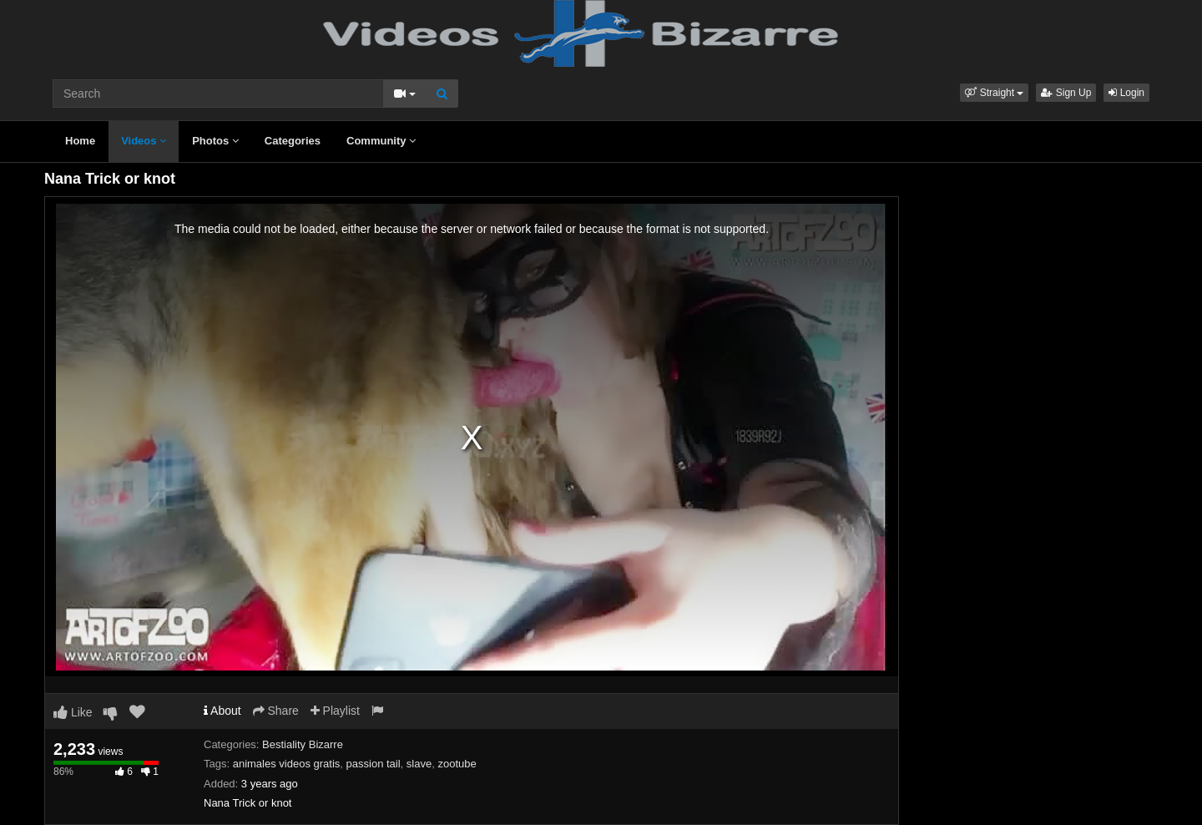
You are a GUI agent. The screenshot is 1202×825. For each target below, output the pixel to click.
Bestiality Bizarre (302, 744)
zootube (456, 763)
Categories (293, 140)
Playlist (335, 710)
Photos (215, 140)
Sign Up (1066, 93)
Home (80, 140)
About (222, 710)
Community (381, 140)
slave (419, 763)
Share (276, 710)
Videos (143, 140)
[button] (994, 93)
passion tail (373, 763)
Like (73, 712)
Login (1126, 93)
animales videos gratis (287, 763)
